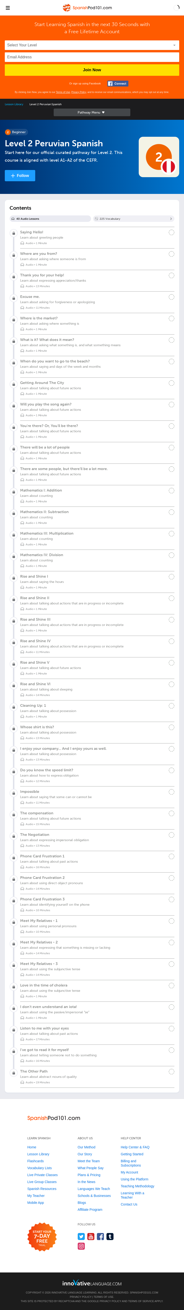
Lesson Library (14, 104)
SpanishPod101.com (144, 1292)
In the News (86, 1182)
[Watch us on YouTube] (91, 1236)
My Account (129, 1172)
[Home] (88, 11)
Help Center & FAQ (135, 1147)
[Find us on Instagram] (81, 1246)
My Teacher (36, 1196)
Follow (23, 176)
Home (31, 1147)
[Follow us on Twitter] (81, 1236)
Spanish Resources (41, 1189)
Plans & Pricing (89, 1175)
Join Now (92, 70)
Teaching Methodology (137, 1186)
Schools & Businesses (94, 1196)
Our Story (85, 1154)
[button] (176, 7)
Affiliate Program (90, 1209)
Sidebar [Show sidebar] (92, 112)
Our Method (86, 1147)
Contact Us (129, 1204)
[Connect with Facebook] (118, 83)
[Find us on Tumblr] (110, 1236)
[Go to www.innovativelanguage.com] (92, 1282)
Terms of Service (141, 1301)
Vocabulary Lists (39, 1168)
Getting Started (132, 1154)
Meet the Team (89, 1161)
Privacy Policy (78, 92)
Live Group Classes (42, 1182)
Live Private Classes (42, 1175)
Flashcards (35, 1161)
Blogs (82, 1203)
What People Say (91, 1168)
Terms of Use (63, 92)
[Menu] (7, 7)
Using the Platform (134, 1179)
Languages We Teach (94, 1189)
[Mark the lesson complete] (171, 232)
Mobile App (35, 1203)
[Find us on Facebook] (100, 1236)
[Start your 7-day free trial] (42, 1237)
